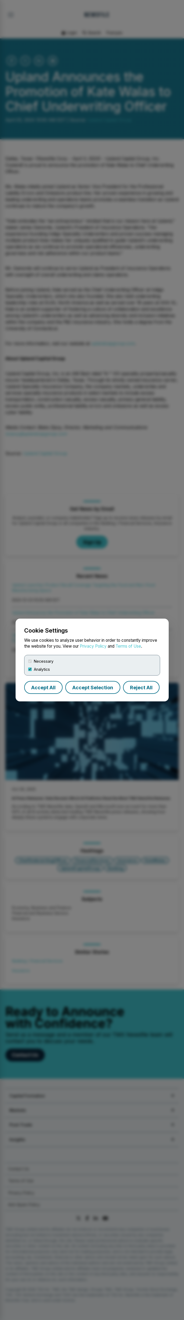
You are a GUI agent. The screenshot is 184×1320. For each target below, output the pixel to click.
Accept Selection (92, 687)
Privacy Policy (93, 646)
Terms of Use (128, 646)
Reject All (141, 687)
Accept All (43, 687)
